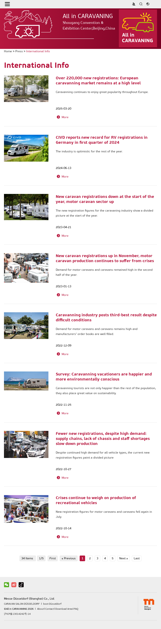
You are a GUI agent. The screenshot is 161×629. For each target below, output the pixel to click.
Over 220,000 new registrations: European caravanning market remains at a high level (98, 80)
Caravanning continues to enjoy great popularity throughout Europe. (102, 92)
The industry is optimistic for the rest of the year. (89, 151)
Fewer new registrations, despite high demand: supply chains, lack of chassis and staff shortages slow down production (103, 438)
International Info (38, 51)
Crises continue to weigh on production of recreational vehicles (96, 500)
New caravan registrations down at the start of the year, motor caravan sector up (105, 199)
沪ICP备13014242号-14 (17, 613)
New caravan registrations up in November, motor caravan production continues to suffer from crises (105, 258)
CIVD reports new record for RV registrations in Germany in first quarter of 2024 (102, 140)
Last (137, 558)
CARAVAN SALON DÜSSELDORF (22, 603)
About (40, 608)
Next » (123, 558)
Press (19, 51)
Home (8, 51)
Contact (49, 608)
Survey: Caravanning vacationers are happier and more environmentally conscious (104, 376)
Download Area (63, 608)
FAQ (76, 608)
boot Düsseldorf (52, 603)
